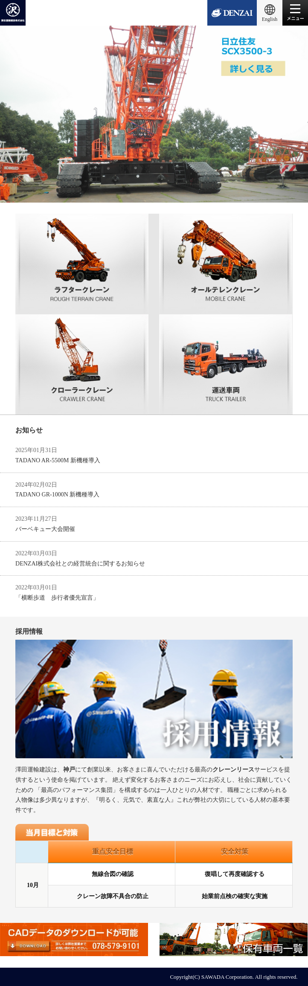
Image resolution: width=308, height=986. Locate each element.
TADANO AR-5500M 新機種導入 (57, 460)
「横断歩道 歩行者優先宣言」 (57, 597)
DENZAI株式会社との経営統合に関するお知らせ (80, 563)
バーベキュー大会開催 (45, 529)
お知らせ (29, 430)
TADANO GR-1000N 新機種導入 (57, 494)
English (270, 19)
